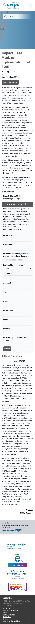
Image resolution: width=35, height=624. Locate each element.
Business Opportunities (10, 610)
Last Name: (8, 244)
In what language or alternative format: (15, 339)
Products (29, 510)
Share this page (8, 531)
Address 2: (7, 283)
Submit (7, 349)
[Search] (18, 16)
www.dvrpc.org (20, 405)
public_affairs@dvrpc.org (12, 229)
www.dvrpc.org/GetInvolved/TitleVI (15, 499)
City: (5, 292)
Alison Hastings (7, 523)
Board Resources (9, 615)
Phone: (6, 329)
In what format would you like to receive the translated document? (16, 255)
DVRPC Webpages (26, 513)
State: (5, 301)
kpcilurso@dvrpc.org (11, 199)
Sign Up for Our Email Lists (12, 621)
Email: (5, 319)
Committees (7, 617)
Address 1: (7, 274)
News (5, 612)
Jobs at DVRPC (8, 608)
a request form (17, 103)
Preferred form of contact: (13, 265)
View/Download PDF (10, 82)
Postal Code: (8, 310)
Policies (5, 619)
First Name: (8, 235)
